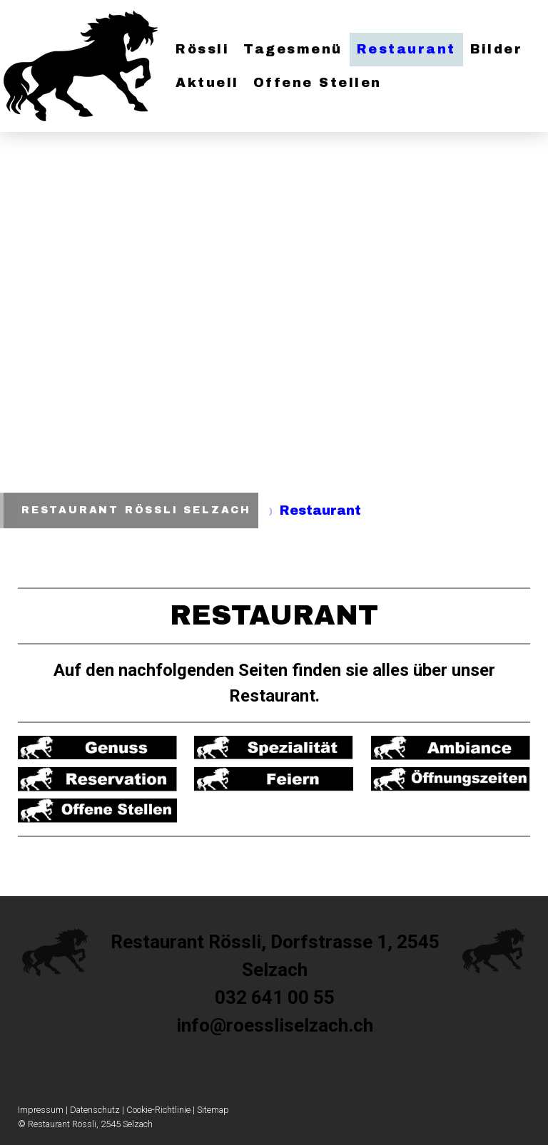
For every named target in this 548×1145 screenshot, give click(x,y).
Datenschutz (95, 1109)
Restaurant (406, 49)
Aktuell (207, 83)
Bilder (496, 49)
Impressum (41, 1109)
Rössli (202, 49)
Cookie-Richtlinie (158, 1109)
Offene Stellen (317, 83)
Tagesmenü (292, 49)
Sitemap (213, 1109)
